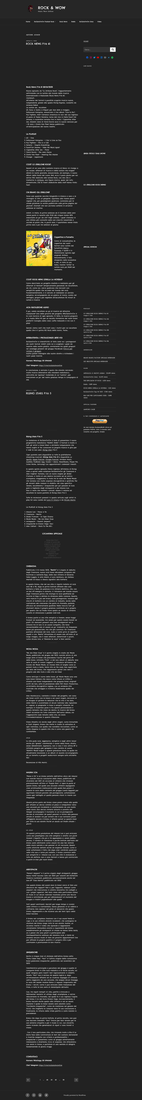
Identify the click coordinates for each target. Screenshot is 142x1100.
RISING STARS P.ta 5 (38, 393)
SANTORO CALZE (89, 409)
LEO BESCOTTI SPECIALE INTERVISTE (96, 361)
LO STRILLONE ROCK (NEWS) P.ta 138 (96, 330)
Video (99, 22)
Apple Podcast (38, 459)
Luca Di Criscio (53, 500)
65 (56, 1080)
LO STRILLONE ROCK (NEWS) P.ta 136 (96, 341)
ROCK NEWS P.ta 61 (38, 43)
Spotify (29, 459)
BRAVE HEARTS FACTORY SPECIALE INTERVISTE (99, 358)
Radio (73, 22)
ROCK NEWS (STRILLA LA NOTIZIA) (95, 388)
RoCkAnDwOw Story (86, 22)
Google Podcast (52, 459)
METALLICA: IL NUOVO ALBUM (94, 373)
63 (47, 1080)
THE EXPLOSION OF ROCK (92, 381)
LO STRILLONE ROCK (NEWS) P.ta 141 (96, 313)
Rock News (63, 22)
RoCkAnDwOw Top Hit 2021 (93, 392)
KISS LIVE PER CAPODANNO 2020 (95, 395)
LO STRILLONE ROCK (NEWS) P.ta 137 (96, 335)
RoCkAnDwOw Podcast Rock (45, 22)
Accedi (86, 41)
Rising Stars (47, 450)
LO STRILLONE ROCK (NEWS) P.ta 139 (96, 324)
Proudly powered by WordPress (75, 1095)
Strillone (40, 180)
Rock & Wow (51, 8)
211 (64, 1080)
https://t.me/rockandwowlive (50, 365)
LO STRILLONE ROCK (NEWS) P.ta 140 (96, 319)
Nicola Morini (69, 500)
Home (28, 22)
